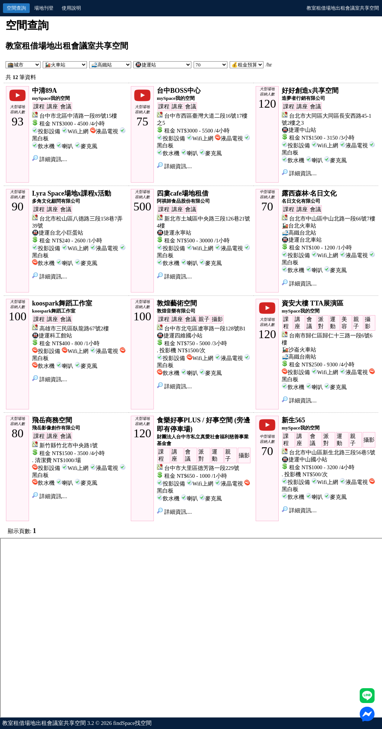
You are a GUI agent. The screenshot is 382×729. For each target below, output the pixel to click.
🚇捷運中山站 (299, 130)
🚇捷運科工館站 (52, 336)
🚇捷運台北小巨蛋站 (57, 233)
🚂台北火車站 (299, 226)
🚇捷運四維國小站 (180, 336)
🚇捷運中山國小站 (304, 459)
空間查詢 (16, 8)
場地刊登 (44, 8)
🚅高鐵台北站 (299, 233)
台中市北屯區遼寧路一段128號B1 (205, 328)
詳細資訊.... (49, 159)
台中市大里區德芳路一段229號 (201, 468)
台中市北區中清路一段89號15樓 (78, 116)
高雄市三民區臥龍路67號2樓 (74, 328)
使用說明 (71, 8)
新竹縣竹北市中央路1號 (68, 445)
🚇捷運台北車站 (302, 240)
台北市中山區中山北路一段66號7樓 (332, 219)
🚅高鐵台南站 (299, 357)
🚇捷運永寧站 (174, 233)
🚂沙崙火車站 (299, 350)
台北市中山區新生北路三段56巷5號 (332, 452)
